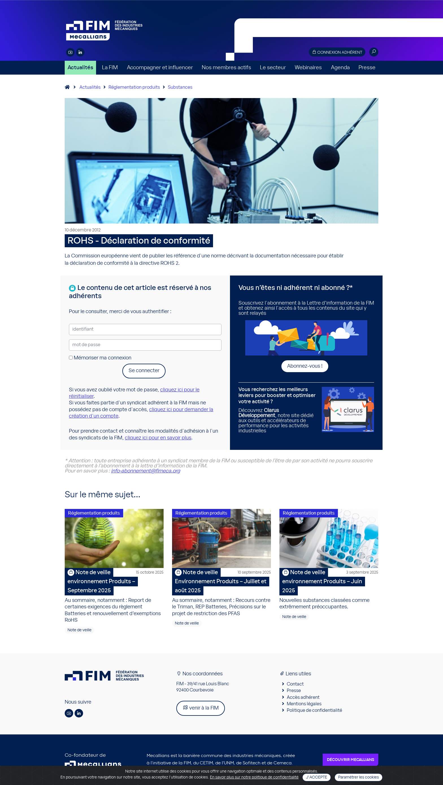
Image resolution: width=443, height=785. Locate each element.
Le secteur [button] (273, 67)
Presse (367, 67)
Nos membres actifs (226, 67)
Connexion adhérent (337, 52)
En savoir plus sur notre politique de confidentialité (254, 777)
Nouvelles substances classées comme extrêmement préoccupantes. (328, 589)
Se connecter (144, 370)
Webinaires (308, 67)
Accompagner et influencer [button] (160, 67)
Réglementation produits (134, 87)
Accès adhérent (303, 697)
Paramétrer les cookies (358, 777)
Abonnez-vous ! (305, 366)
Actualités (80, 67)
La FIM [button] (110, 67)
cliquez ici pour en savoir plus (158, 438)
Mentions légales (304, 704)
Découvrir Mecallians (350, 760)
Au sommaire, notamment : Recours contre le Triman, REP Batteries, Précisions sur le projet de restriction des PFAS (221, 592)
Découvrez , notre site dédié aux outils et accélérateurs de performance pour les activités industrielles (278, 410)
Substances (180, 87)
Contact (295, 684)
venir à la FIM (201, 708)
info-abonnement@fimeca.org (145, 471)
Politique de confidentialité (314, 711)
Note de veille (80, 630)
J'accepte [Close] (316, 777)
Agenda (340, 67)
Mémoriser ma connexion (100, 358)
